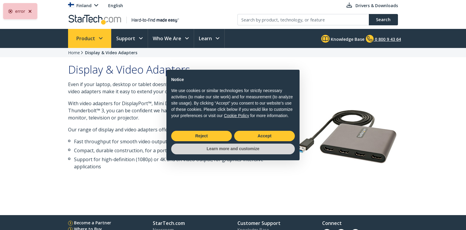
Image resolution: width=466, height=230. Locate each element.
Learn (206, 38)
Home (74, 52)
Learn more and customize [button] (233, 148)
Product (86, 38)
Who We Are (167, 38)
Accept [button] (265, 135)
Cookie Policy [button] (236, 115)
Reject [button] (201, 135)
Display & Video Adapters (111, 52)
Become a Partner (92, 223)
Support (126, 38)
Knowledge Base (342, 39)
